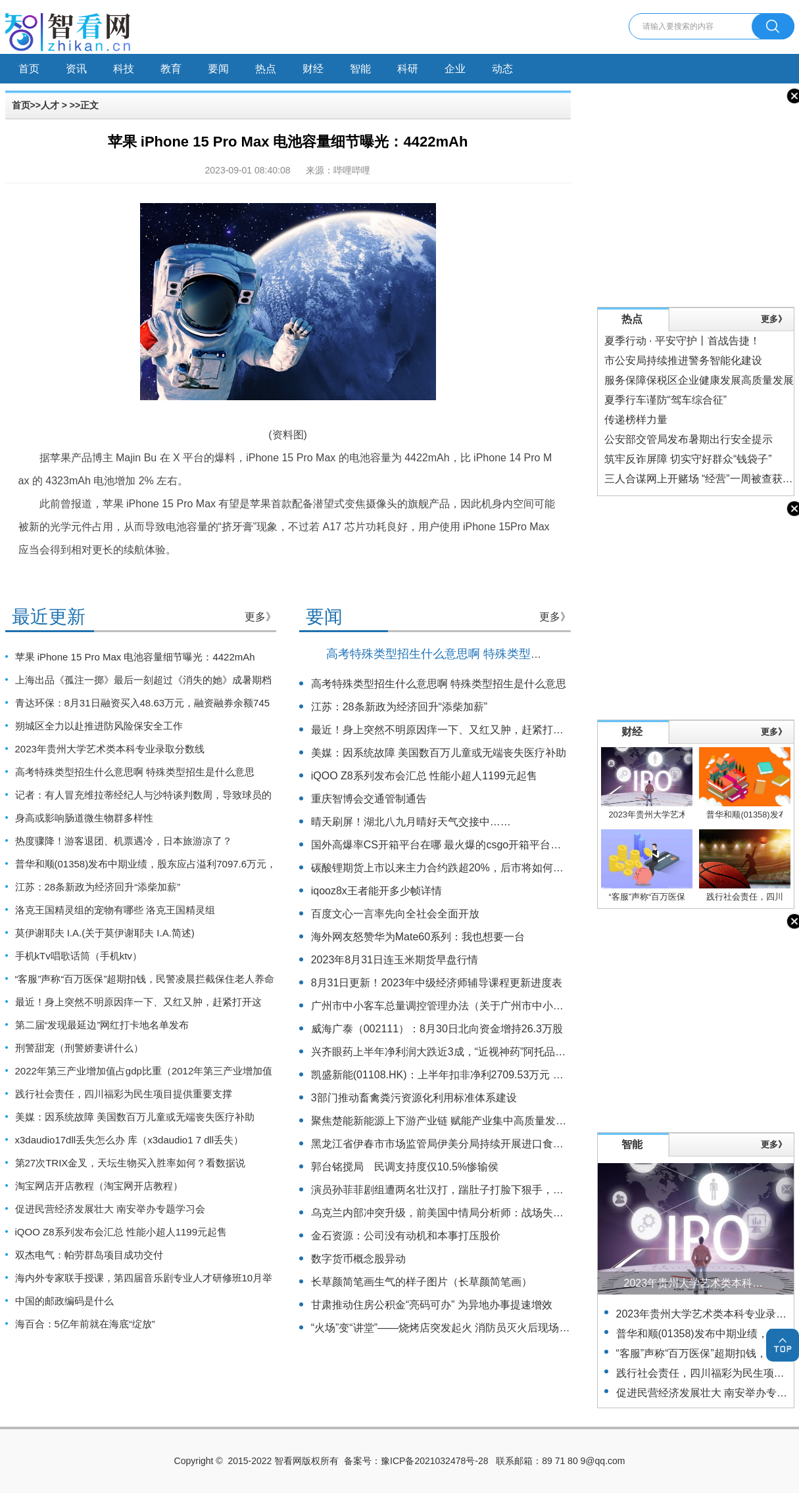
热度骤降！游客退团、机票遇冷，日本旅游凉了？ (123, 840)
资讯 (76, 68)
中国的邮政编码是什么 (64, 1300)
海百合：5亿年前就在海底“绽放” (85, 1323)
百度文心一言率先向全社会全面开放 (395, 913)
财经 (313, 68)
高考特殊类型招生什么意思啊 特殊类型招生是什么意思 (134, 771)
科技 (123, 68)
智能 (360, 68)
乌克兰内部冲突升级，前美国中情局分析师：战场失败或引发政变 (463, 1212)
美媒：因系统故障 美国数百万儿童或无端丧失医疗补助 (134, 1116)
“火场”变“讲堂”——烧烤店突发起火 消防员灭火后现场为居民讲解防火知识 (482, 1327)
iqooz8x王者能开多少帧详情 (376, 890)
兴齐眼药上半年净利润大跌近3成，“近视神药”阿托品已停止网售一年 (470, 1051)
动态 (502, 68)
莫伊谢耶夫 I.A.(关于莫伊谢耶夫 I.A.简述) (105, 932)
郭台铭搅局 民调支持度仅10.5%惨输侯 (404, 1166)
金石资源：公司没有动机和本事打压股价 (405, 1235)
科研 (407, 68)
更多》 (260, 616)
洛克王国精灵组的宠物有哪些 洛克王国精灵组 (115, 909)
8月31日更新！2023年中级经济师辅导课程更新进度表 (436, 982)
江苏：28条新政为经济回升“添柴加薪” (98, 886)
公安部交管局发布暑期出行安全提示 (688, 439)
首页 (28, 68)
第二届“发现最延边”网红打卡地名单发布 (102, 1024)
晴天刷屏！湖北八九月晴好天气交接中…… (411, 821)
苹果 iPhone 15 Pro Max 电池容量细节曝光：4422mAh (135, 656)
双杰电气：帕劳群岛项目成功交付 (89, 1254)
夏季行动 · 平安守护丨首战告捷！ (682, 340)
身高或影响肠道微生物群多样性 (84, 817)
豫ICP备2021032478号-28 (434, 1461)
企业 (455, 68)
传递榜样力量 (635, 419)
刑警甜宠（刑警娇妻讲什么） (79, 1047)
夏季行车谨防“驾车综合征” (665, 399)
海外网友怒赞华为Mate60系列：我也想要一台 (418, 936)
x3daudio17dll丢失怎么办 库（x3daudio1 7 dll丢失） (129, 1139)
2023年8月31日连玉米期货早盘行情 (394, 959)
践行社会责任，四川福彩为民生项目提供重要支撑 (123, 1093)
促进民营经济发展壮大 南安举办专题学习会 (110, 1208)
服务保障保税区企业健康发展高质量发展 (699, 380)
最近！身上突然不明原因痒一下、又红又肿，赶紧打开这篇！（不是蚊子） (484, 729)
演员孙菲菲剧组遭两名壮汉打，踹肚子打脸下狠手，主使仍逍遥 (458, 1189)
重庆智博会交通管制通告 (369, 798)
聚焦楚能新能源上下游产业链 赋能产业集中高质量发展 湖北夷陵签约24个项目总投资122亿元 (528, 1120)
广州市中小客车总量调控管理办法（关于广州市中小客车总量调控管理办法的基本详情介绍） (526, 1005)
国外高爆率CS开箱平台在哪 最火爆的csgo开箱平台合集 (441, 844)
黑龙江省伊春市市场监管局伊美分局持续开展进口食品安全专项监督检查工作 (490, 1143)
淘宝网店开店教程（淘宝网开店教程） (99, 1185)
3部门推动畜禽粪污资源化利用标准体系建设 (414, 1097)
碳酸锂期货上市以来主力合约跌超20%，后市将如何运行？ (448, 867)
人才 (50, 105)
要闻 (218, 68)
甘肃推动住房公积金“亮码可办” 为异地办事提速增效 (431, 1304)
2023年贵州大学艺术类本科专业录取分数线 (110, 748)
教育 (171, 68)
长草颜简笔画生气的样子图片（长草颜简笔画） (421, 1281)
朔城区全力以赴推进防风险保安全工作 (99, 725)
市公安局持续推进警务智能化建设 (683, 360)
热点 (265, 68)
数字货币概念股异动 (358, 1258)
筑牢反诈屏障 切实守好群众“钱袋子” (688, 459)
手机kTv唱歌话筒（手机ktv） (78, 955)
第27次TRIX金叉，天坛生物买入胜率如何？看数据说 (130, 1162)
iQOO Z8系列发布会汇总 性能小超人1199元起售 (121, 1231)
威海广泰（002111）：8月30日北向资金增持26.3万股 (437, 1028)
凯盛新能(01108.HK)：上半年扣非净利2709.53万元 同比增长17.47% (471, 1074)
